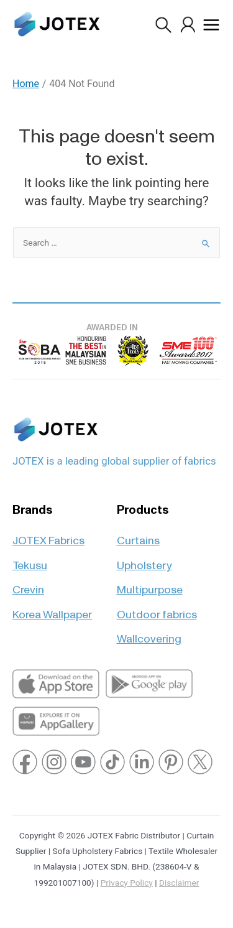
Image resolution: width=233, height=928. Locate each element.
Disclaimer (179, 883)
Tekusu (29, 560)
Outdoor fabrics (157, 609)
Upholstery (144, 560)
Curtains (138, 535)
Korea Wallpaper (52, 609)
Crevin (28, 584)
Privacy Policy (127, 883)
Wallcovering (149, 633)
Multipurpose (150, 584)
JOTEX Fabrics (48, 535)
